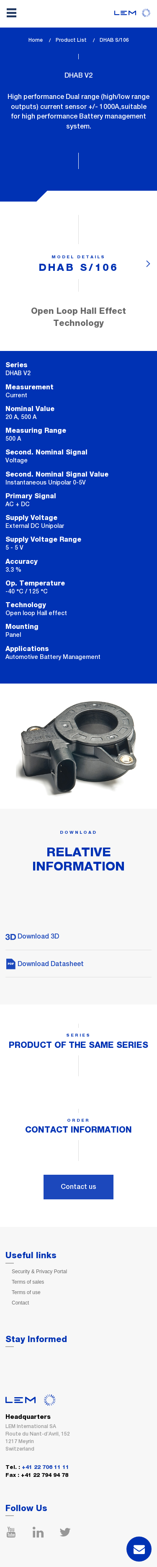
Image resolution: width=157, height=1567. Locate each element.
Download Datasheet (44, 964)
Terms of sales (28, 1281)
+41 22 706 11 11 (45, 1467)
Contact (20, 1302)
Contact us (78, 1187)
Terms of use (26, 1292)
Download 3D (32, 936)
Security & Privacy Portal (39, 1271)
